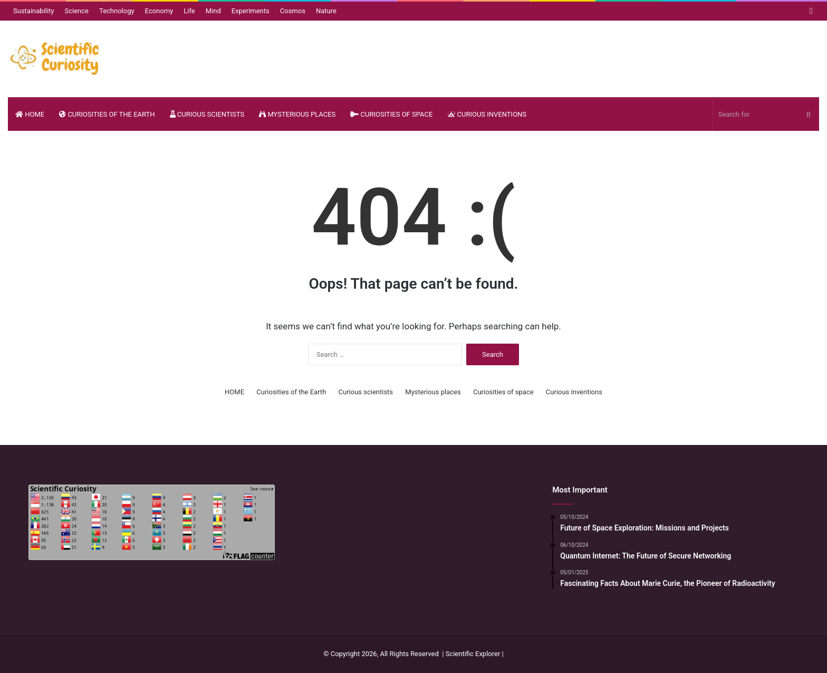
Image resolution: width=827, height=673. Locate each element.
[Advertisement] (414, 550)
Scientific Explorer (473, 654)
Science (77, 11)
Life (189, 11)
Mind (213, 11)
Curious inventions (486, 114)
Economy (159, 11)
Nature (326, 11)
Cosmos (292, 11)
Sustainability (33, 11)
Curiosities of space (391, 114)
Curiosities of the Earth (107, 114)
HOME (29, 114)
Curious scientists (207, 114)
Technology (116, 11)
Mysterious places (297, 114)
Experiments (251, 11)
